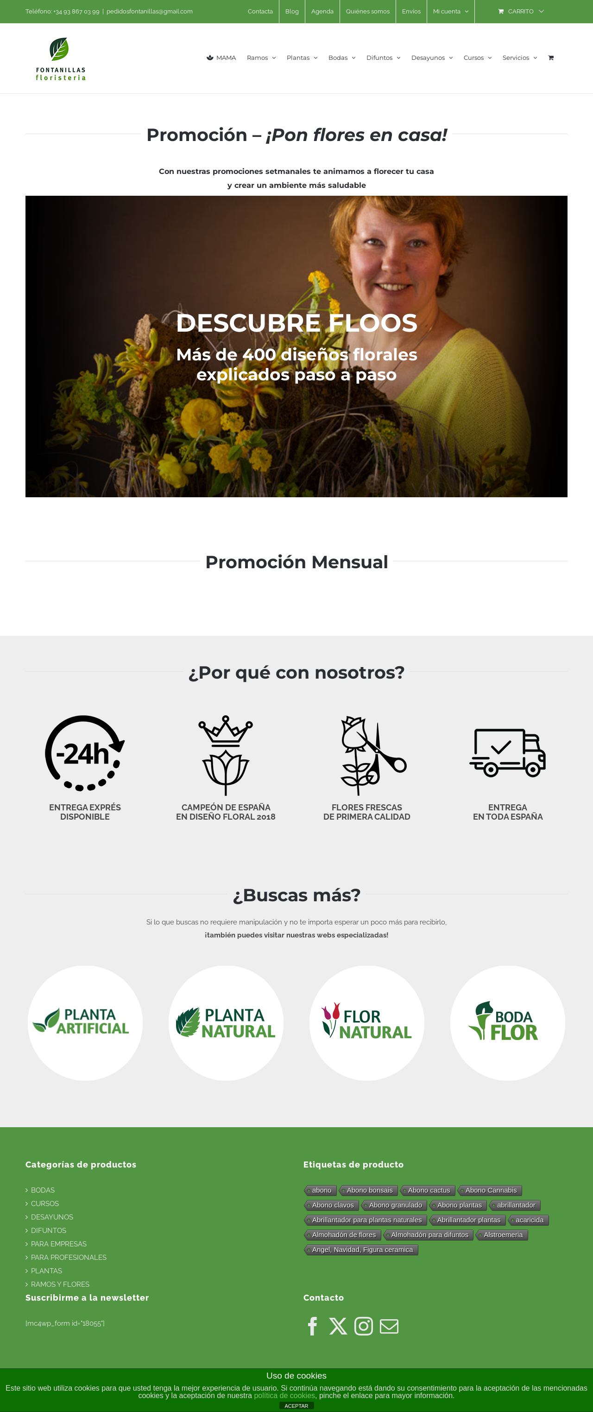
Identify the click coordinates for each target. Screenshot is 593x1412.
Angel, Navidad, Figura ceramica (362, 1249)
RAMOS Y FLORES (60, 1284)
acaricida (530, 1220)
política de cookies (284, 1395)
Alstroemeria (503, 1235)
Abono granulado (395, 1205)
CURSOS (45, 1204)
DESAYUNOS (52, 1217)
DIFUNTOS (48, 1230)
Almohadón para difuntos (430, 1235)
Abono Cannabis (491, 1190)
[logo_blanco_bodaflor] (508, 968)
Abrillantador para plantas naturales (367, 1220)
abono (322, 1190)
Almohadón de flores (344, 1235)
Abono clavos (333, 1205)
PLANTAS (46, 1271)
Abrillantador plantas (469, 1220)
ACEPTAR (296, 1406)
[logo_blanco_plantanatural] (226, 968)
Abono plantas (459, 1205)
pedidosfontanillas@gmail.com (150, 11)
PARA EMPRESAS (59, 1244)
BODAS (43, 1190)
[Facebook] (312, 1326)
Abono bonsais (370, 1190)
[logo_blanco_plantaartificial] (85, 968)
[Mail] (389, 1326)
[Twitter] (338, 1326)
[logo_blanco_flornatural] (367, 968)
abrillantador (516, 1205)
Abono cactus (429, 1190)
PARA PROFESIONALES (69, 1257)
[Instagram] (363, 1326)
